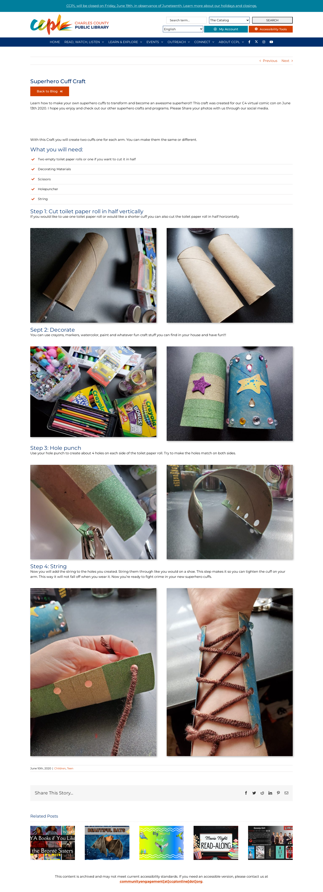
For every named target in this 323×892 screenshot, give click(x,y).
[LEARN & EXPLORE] (125, 41)
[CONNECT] (204, 41)
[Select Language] (181, 29)
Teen (70, 768)
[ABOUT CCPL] (231, 41)
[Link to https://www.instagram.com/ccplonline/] (87, 126)
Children (60, 768)
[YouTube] (271, 41)
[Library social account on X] (256, 41)
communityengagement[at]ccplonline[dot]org (161, 881)
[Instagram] (263, 41)
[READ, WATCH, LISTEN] (84, 41)
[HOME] (55, 41)
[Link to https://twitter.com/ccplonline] (138, 126)
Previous (270, 61)
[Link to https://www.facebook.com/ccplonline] (36, 126)
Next (285, 61)
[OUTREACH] (178, 41)
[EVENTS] (154, 41)
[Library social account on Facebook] (249, 41)
